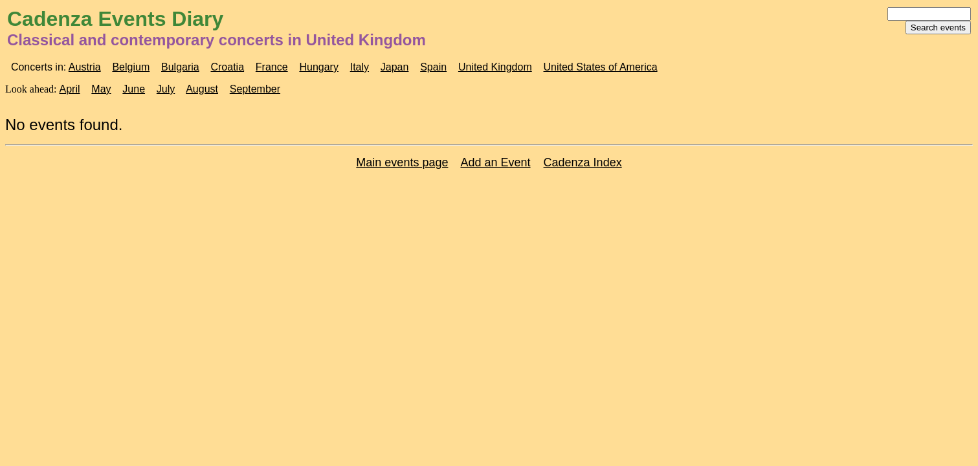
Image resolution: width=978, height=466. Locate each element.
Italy (359, 66)
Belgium (131, 66)
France (272, 66)
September (255, 88)
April (70, 88)
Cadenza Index (583, 162)
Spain (433, 66)
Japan (395, 66)
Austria (85, 66)
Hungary (318, 66)
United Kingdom (495, 66)
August (202, 88)
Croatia (227, 66)
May (101, 88)
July (166, 88)
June (133, 88)
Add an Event (495, 162)
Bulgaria (180, 66)
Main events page (402, 162)
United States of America (601, 66)
